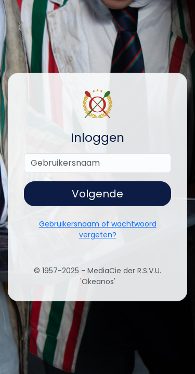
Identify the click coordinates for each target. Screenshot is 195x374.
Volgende (97, 193)
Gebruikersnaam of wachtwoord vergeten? (98, 229)
